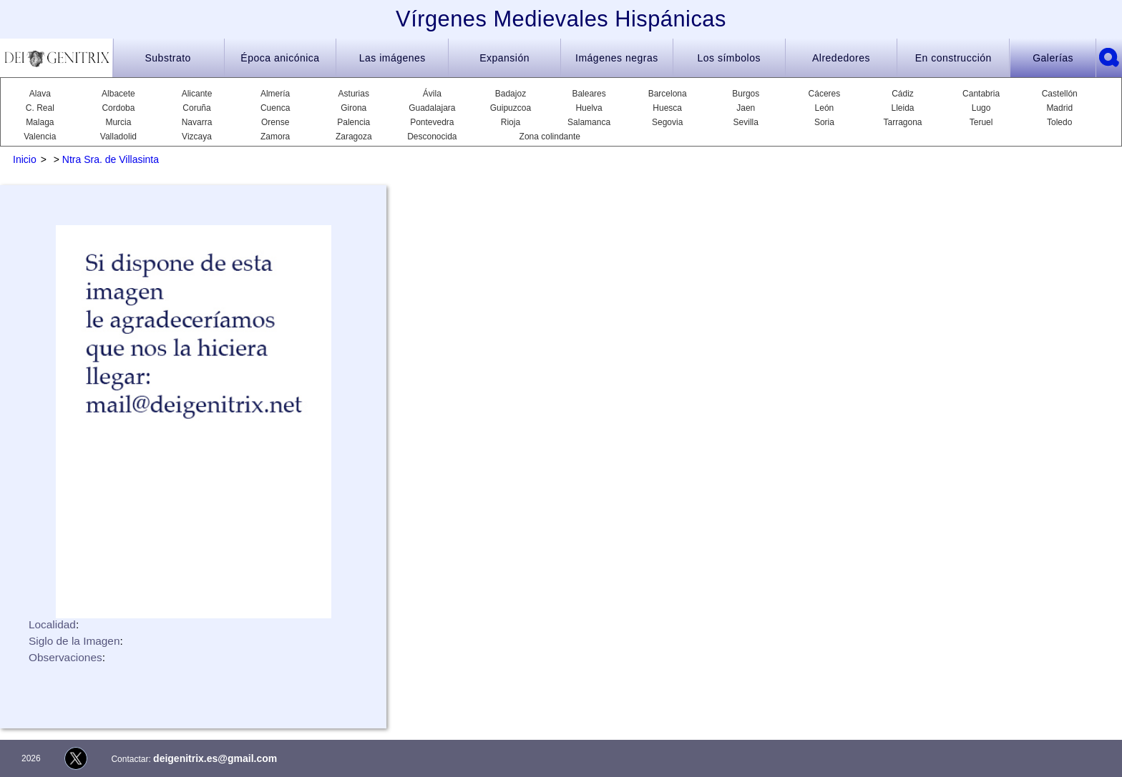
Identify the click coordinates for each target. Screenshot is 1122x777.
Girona (353, 108)
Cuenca (275, 108)
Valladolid (118, 137)
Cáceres (825, 94)
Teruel (981, 122)
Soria (824, 122)
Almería (275, 94)
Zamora (275, 137)
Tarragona (902, 122)
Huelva (588, 108)
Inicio (24, 159)
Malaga (40, 122)
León (824, 108)
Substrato (167, 58)
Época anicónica (279, 58)
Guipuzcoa (510, 108)
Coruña (196, 108)
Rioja (510, 122)
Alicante (197, 94)
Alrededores (841, 58)
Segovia (667, 122)
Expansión (504, 58)
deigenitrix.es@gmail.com (215, 758)
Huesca (667, 108)
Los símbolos (728, 58)
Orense (275, 122)
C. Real (40, 108)
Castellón (1060, 94)
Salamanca (588, 122)
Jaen (745, 108)
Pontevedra (432, 122)
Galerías (1053, 58)
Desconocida (432, 137)
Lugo (981, 108)
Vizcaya (197, 137)
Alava (40, 94)
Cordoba (118, 108)
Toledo (1059, 122)
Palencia (353, 122)
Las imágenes (392, 58)
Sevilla (745, 122)
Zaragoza (354, 137)
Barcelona (667, 94)
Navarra (197, 122)
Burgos (745, 94)
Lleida (902, 108)
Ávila (432, 94)
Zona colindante (549, 137)
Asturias (353, 94)
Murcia (118, 122)
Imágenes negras (616, 58)
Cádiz (903, 94)
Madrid (1059, 108)
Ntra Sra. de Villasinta (110, 159)
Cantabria (981, 94)
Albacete (118, 94)
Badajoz (510, 94)
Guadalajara (432, 108)
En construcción (953, 58)
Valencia (40, 137)
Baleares (588, 94)
